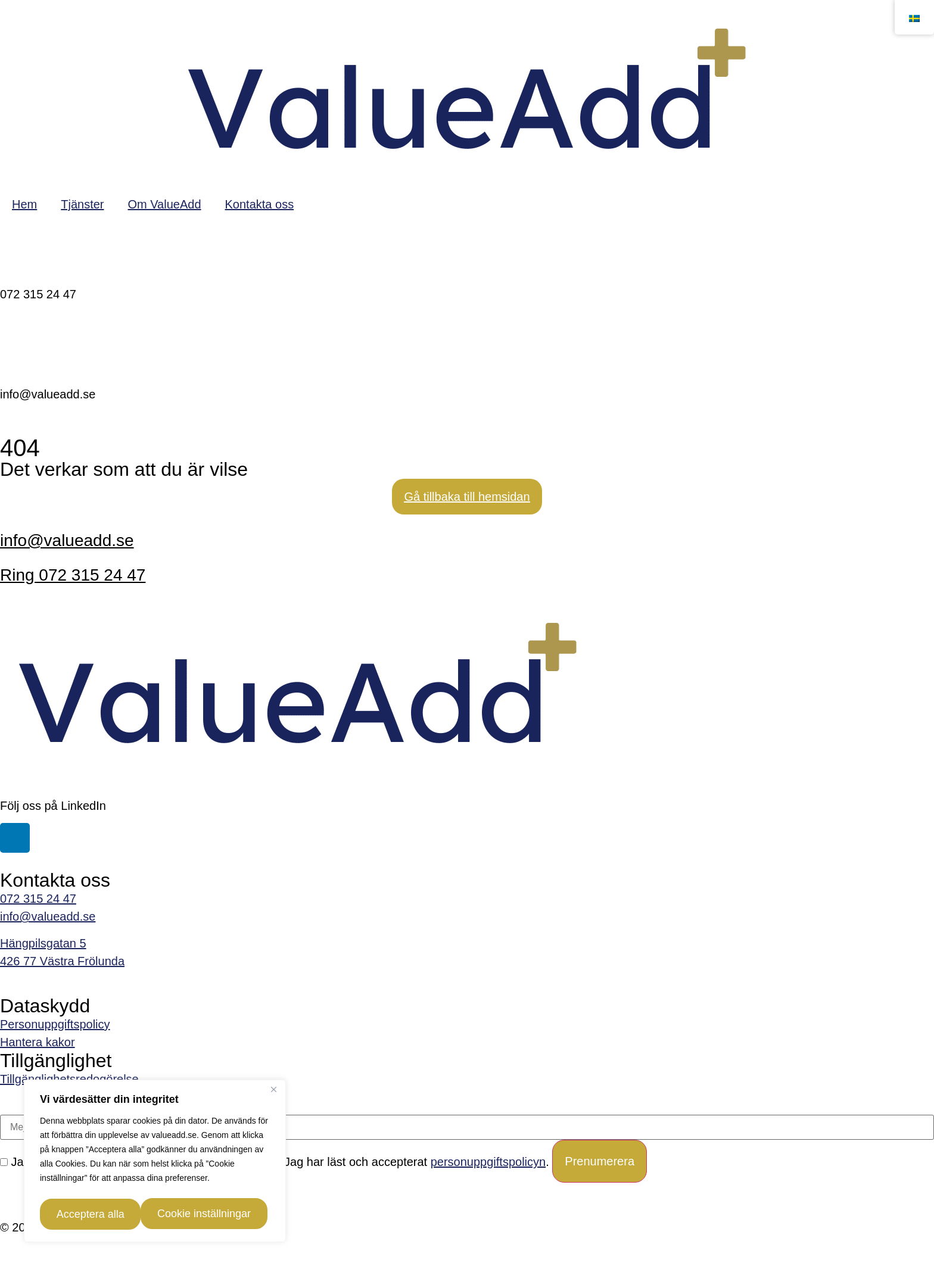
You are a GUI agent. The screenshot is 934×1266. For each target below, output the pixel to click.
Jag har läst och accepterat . (411, 1162)
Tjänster (82, 204)
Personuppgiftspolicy (55, 1024)
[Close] (273, 1094)
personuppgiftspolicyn (488, 1161)
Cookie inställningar (100, 1214)
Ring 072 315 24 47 (72, 575)
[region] (155, 1163)
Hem (24, 204)
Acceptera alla (214, 1214)
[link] (467, 1042)
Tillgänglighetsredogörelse (69, 1079)
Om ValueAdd (164, 204)
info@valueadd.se (67, 540)
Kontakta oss (259, 204)
